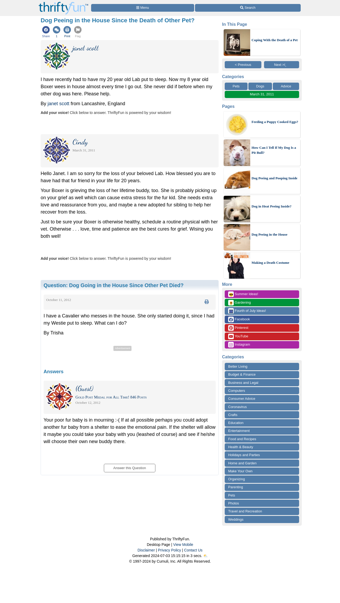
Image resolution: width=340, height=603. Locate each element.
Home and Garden (242, 463)
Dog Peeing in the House (269, 234)
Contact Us (193, 550)
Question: (114, 285)
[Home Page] (63, 3)
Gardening (239, 302)
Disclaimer (146, 550)
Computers (236, 391)
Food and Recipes (242, 439)
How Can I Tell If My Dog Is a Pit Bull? (274, 150)
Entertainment (239, 431)
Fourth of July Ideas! (247, 311)
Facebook (239, 319)
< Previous (243, 65)
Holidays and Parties (244, 455)
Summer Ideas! (243, 294)
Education (236, 423)
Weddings (236, 519)
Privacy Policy (169, 550)
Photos (233, 503)
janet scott (58, 103)
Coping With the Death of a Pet (275, 40)
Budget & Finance (242, 374)
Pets (236, 86)
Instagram (239, 344)
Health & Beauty (240, 447)
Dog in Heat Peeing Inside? (271, 206)
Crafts (232, 415)
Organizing (236, 479)
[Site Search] (248, 8)
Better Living (237, 366)
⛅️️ (205, 556)
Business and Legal (243, 383)
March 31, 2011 (262, 94)
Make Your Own (240, 471)
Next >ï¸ (281, 65)
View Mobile (183, 544)
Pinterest (238, 328)
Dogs (260, 86)
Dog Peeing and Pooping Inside (275, 178)
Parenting (235, 487)
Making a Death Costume (270, 263)
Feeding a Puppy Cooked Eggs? (275, 122)
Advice (286, 86)
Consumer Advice (241, 399)
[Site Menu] (142, 8)
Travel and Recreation (245, 511)
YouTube (238, 336)
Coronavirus (237, 407)
